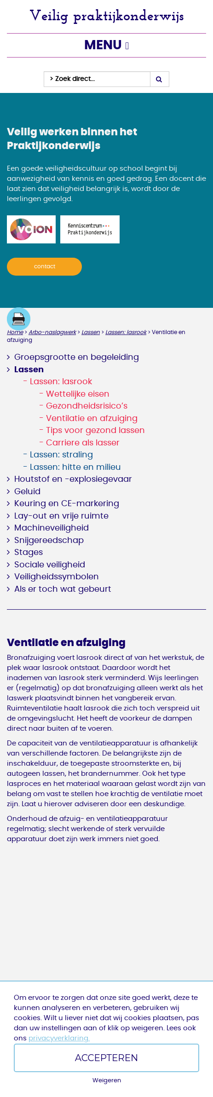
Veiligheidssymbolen (56, 577)
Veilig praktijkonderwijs (106, 15)
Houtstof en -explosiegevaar (73, 479)
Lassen (90, 332)
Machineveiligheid (51, 528)
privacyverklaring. (59, 1038)
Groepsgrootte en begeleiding (76, 357)
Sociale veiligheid (49, 565)
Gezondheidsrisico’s (86, 406)
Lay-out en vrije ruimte (61, 516)
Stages (28, 552)
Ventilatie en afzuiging (92, 419)
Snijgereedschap (49, 541)
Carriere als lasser (83, 443)
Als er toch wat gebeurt (62, 589)
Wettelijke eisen (77, 394)
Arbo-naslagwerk (52, 332)
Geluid (27, 492)
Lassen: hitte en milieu (75, 467)
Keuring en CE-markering (66, 504)
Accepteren (106, 1057)
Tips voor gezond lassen (95, 431)
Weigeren (106, 1081)
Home (15, 332)
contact (44, 266)
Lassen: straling (61, 455)
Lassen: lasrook (125, 332)
